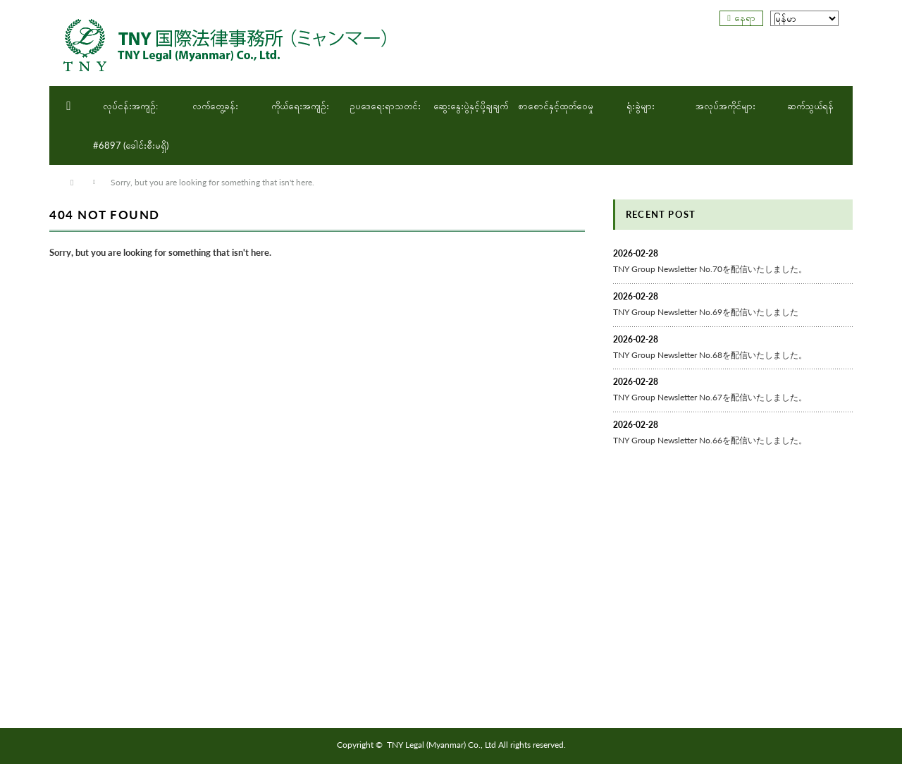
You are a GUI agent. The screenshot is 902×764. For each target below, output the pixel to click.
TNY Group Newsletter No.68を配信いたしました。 (710, 355)
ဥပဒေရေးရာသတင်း (385, 105)
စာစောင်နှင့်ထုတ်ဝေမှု (555, 105)
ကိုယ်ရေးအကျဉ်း (300, 105)
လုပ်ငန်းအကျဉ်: (130, 105)
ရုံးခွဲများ (640, 105)
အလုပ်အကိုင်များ (725, 105)
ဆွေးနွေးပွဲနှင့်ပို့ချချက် (470, 105)
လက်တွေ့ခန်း (215, 105)
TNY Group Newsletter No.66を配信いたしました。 (710, 440)
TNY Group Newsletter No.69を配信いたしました (705, 312)
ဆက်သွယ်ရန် (810, 105)
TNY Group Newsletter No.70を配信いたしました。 (710, 269)
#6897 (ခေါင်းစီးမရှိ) (130, 145)
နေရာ (744, 17)
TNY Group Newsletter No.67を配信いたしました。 (710, 397)
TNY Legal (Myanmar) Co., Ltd (441, 744)
